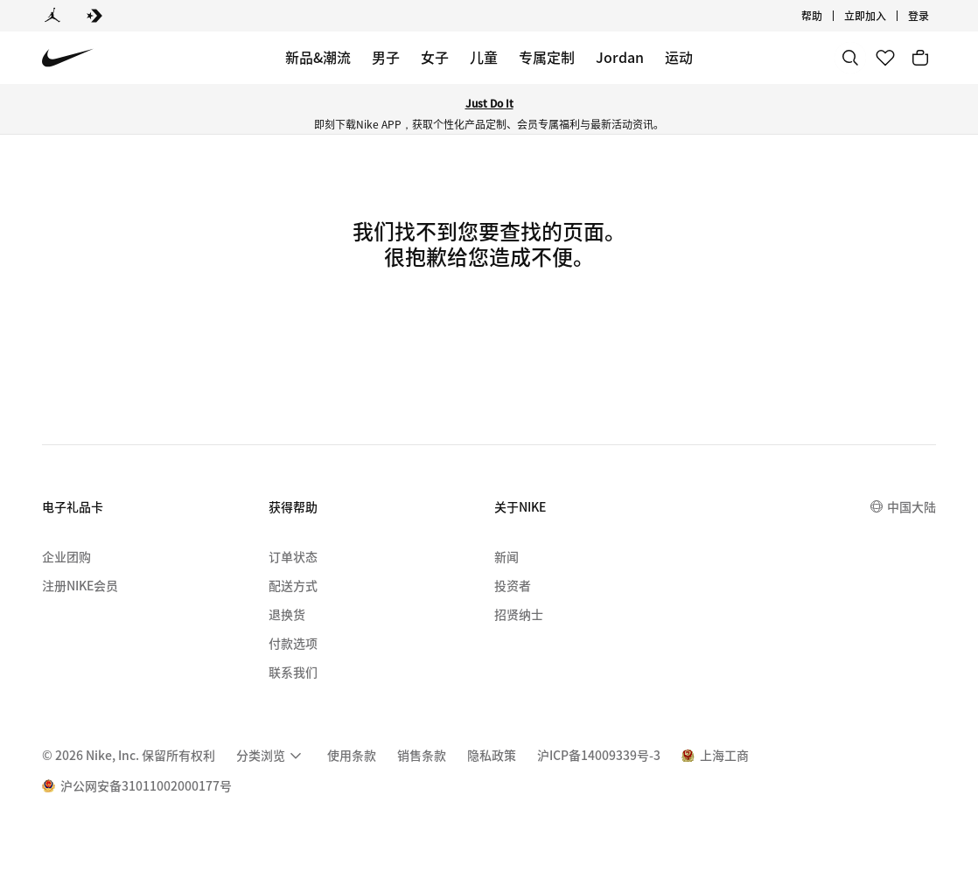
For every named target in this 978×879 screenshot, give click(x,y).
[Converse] (94, 15)
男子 (386, 56)
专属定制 (547, 56)
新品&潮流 (318, 56)
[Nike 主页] (68, 58)
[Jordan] (52, 15)
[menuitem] (271, 755)
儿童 (484, 56)
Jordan (620, 56)
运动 (679, 56)
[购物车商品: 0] (920, 57)
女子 (435, 56)
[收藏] (885, 57)
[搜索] (850, 57)
